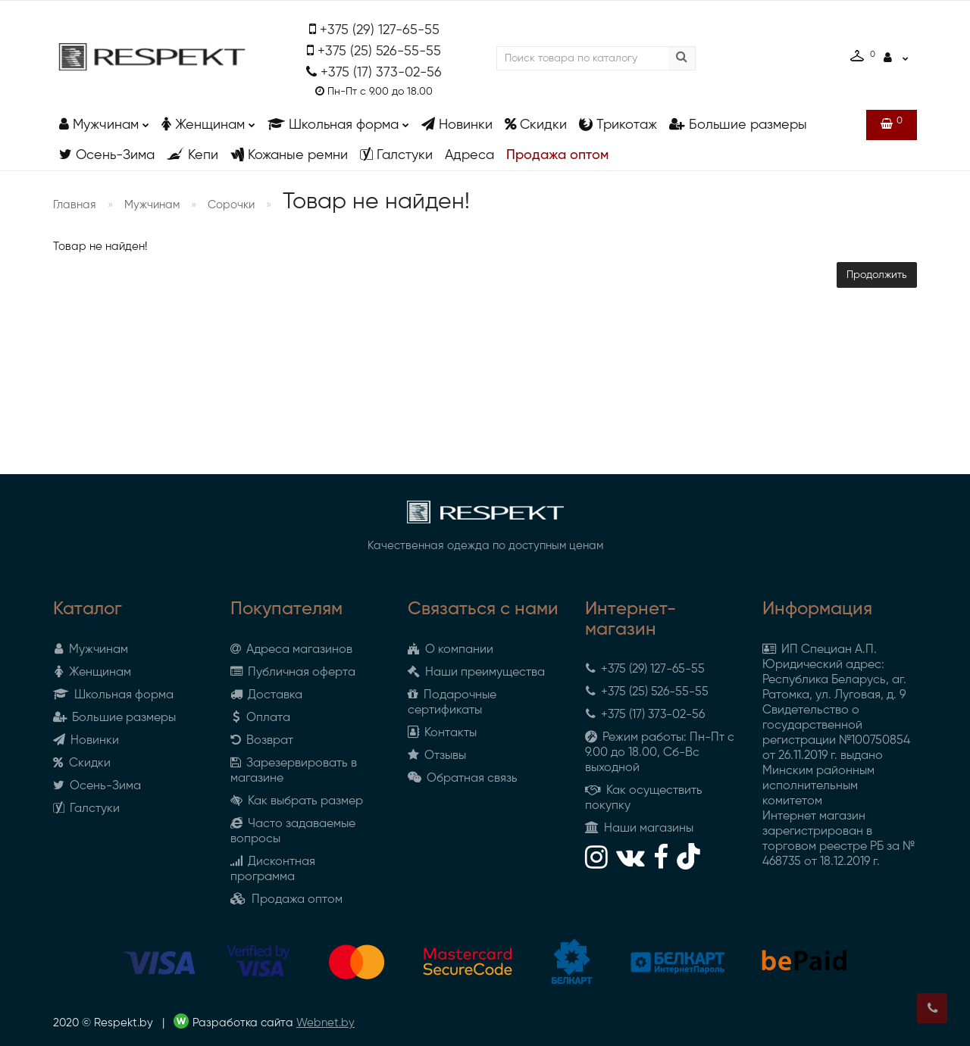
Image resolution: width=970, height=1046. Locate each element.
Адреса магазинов (291, 650)
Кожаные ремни (289, 155)
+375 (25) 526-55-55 (379, 51)
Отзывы (437, 756)
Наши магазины (639, 829)
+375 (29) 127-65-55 (380, 30)
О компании (450, 650)
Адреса (469, 155)
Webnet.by (325, 1023)
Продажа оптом (557, 155)
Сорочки (231, 205)
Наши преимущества (476, 673)
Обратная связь (463, 779)
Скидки (536, 124)
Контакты (442, 733)
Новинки (457, 124)
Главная (74, 205)
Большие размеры (738, 124)
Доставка (266, 695)
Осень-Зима (107, 155)
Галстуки (396, 155)
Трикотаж (618, 124)
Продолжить (876, 275)
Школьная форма (338, 121)
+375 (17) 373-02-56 (381, 73)
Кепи (192, 155)
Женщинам (208, 121)
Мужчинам (104, 121)
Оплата (260, 718)
